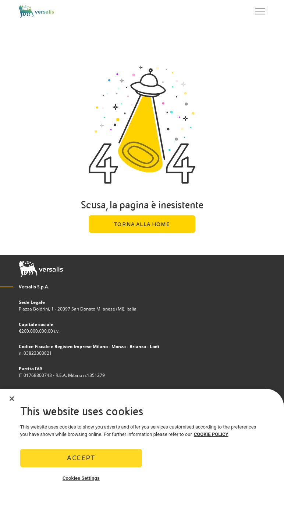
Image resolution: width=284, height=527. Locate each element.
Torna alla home (142, 224)
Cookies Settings (81, 478)
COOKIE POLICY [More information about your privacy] (211, 434)
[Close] (12, 399)
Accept (81, 458)
